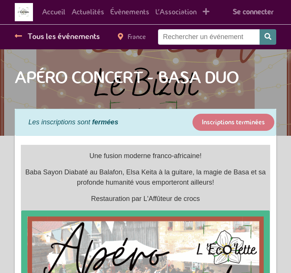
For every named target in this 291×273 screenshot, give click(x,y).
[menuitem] (54, 12)
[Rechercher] (268, 37)
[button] (206, 12)
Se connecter (253, 12)
